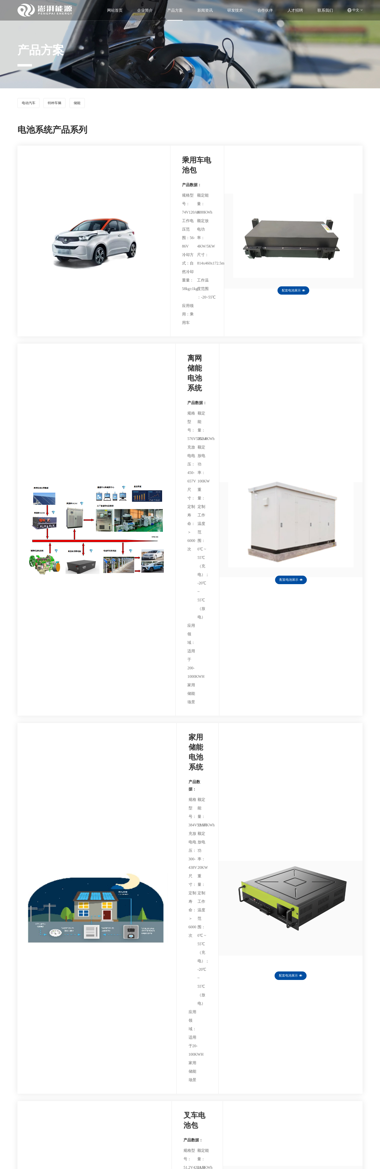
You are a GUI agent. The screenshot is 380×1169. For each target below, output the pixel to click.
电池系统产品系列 (91, 1111)
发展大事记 (28, 1111)
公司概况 (27, 1104)
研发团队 (156, 1104)
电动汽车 (30, 104)
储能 (87, 104)
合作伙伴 (213, 1111)
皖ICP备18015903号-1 (344, 1159)
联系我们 (213, 1124)
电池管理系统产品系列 (94, 1104)
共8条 (184, 1040)
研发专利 (156, 1111)
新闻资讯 (213, 1104)
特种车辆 (61, 104)
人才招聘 (213, 1117)
